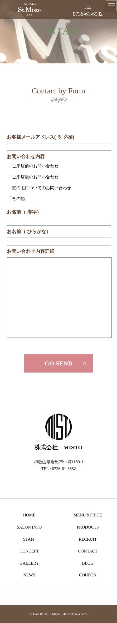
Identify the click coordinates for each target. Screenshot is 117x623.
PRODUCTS (88, 527)
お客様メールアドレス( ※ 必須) (40, 137)
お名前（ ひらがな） (29, 231)
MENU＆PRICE (88, 515)
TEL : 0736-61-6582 (58, 468)
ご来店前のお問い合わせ (35, 166)
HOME (29, 515)
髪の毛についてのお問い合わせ (41, 187)
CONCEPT (29, 551)
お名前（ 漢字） (24, 212)
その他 (18, 198)
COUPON (87, 575)
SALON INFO (29, 527)
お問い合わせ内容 (26, 156)
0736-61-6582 (88, 14)
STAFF (29, 539)
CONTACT (87, 551)
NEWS (29, 575)
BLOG (88, 563)
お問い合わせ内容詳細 (30, 251)
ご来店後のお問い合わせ (35, 177)
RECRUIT (88, 539)
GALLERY (29, 563)
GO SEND (58, 363)
